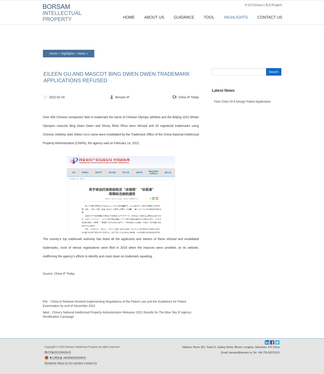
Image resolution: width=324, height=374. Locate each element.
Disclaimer (50, 363)
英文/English (273, 5)
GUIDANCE (184, 17)
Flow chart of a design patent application (242, 101)
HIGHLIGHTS (236, 17)
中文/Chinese (254, 5)
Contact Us (90, 363)
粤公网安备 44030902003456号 (67, 357)
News (82, 53)
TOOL (209, 17)
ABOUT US (154, 17)
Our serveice (75, 363)
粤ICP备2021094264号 (57, 352)
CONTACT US (269, 17)
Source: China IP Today (59, 273)
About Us (62, 363)
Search (273, 72)
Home (129, 17)
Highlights (67, 53)
